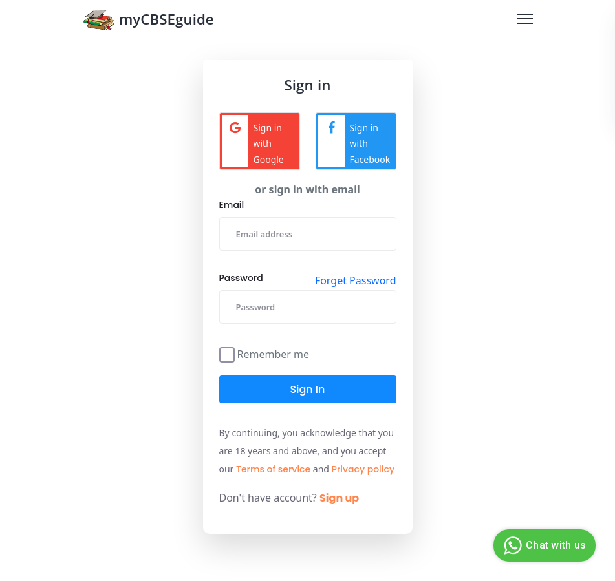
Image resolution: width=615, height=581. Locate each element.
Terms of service (273, 469)
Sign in (307, 389)
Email (231, 204)
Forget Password (355, 280)
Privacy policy (363, 469)
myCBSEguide (148, 22)
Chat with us (543, 545)
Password (241, 277)
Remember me (273, 353)
